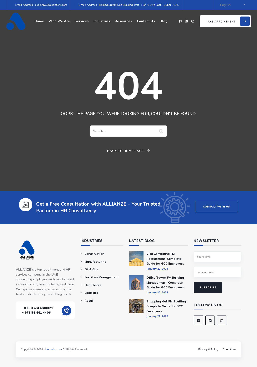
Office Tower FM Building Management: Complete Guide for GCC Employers (165, 282)
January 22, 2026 (157, 268)
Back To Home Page (125, 151)
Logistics (91, 293)
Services (82, 21)
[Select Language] (231, 5)
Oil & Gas (91, 269)
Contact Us (146, 21)
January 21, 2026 (157, 316)
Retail (88, 300)
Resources (123, 21)
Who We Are (59, 21)
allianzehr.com (53, 349)
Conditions (229, 349)
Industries (101, 21)
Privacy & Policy (208, 349)
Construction (94, 254)
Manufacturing (95, 261)
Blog (164, 21)
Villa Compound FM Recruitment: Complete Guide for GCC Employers (165, 258)
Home (39, 21)
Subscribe (207, 287)
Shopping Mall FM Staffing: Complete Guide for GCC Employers (166, 306)
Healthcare (93, 285)
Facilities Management (101, 277)
